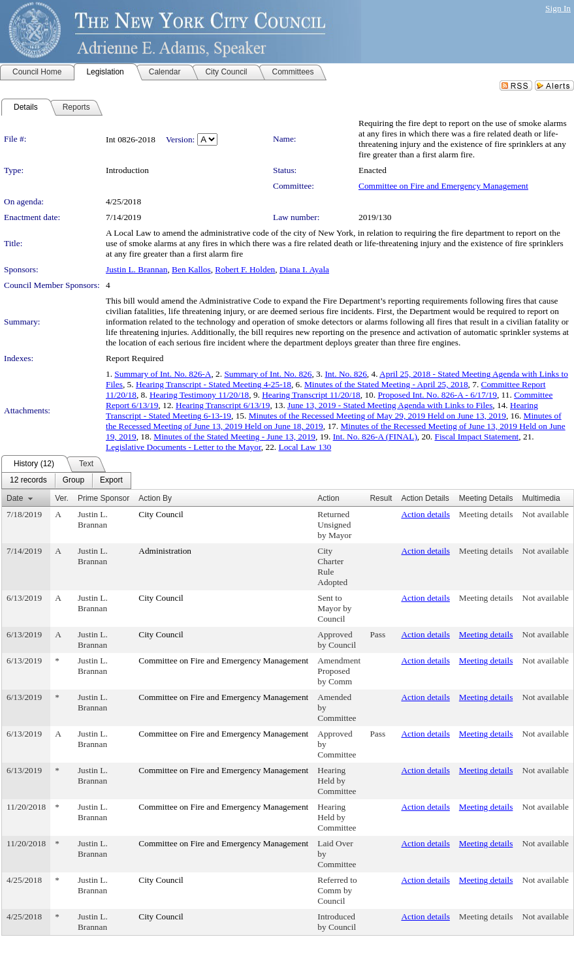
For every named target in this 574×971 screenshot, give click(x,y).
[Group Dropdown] (73, 480)
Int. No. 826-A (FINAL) (375, 436)
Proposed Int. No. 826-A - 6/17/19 (437, 395)
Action (328, 498)
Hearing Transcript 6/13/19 (223, 405)
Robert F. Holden (245, 269)
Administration (164, 551)
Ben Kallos (191, 269)
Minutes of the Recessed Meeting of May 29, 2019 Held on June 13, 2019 (377, 416)
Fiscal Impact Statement (476, 436)
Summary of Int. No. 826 (267, 374)
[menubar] (66, 480)
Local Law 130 (304, 447)
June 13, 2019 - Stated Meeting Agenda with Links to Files (389, 405)
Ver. (62, 498)
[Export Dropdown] (111, 480)
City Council (160, 514)
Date (15, 498)
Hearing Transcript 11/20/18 (311, 395)
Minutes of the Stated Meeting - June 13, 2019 (234, 436)
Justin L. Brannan (136, 269)
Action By (155, 498)
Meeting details (486, 514)
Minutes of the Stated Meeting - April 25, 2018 (386, 384)
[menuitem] (28, 480)
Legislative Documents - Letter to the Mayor (183, 447)
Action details (425, 514)
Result (381, 498)
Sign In (558, 8)
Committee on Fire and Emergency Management (443, 186)
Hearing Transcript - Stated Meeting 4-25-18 (213, 384)
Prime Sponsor (103, 498)
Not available (545, 514)
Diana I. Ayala (304, 269)
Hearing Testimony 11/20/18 (199, 395)
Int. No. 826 (345, 374)
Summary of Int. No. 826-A (162, 374)
